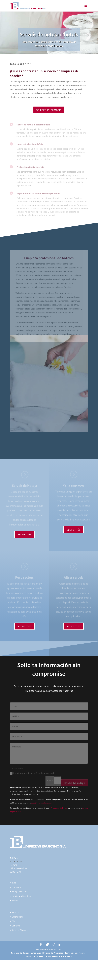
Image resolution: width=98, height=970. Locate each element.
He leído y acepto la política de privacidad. (32, 776)
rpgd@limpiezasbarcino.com (42, 803)
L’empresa (17, 887)
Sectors (15, 912)
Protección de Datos (59, 808)
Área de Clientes (20, 930)
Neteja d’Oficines (20, 891)
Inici (14, 882)
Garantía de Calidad (20, 953)
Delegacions (17, 916)
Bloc (14, 921)
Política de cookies (34, 956)
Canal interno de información (58, 956)
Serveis (15, 900)
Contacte (16, 925)
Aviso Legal (36, 953)
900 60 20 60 (16, 861)
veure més (24, 534)
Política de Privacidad (53, 953)
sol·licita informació (49, 110)
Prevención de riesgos (75, 953)
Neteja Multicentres (21, 896)
